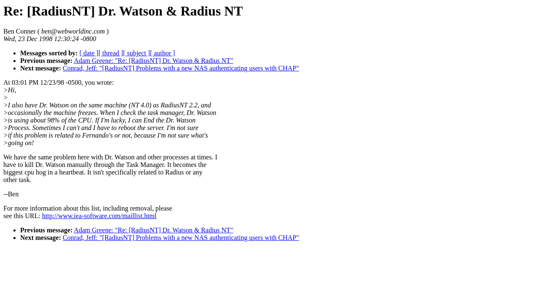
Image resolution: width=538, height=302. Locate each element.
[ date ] (88, 53)
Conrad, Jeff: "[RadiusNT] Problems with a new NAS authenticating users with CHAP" (181, 68)
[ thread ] (110, 53)
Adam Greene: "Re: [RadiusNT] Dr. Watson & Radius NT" (153, 60)
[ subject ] (136, 53)
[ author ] (162, 53)
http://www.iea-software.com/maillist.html (99, 215)
